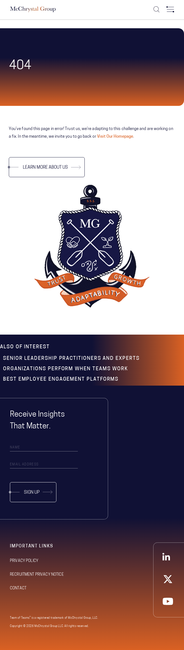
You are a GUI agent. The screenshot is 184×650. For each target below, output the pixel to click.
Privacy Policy (24, 561)
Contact (18, 588)
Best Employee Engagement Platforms (61, 379)
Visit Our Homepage (115, 137)
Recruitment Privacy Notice (37, 575)
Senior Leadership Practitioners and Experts (71, 358)
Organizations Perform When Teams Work (65, 369)
